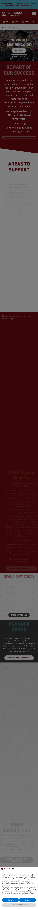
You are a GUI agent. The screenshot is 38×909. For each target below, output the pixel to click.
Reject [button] (10, 900)
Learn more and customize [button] (19, 905)
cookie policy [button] (6, 885)
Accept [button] (27, 900)
